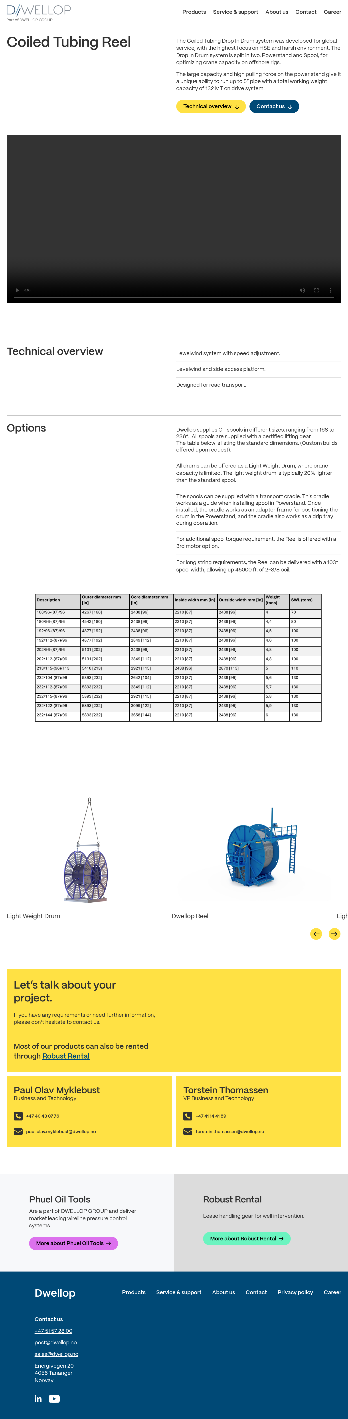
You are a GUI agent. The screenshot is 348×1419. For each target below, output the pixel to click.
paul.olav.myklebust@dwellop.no (61, 1132)
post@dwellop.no (56, 1342)
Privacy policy (295, 1292)
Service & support (235, 12)
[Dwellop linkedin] (38, 1399)
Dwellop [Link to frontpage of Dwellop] (55, 1294)
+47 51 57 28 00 (53, 1331)
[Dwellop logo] (39, 12)
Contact (306, 12)
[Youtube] (54, 1399)
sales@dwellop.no (56, 1354)
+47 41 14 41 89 (211, 1116)
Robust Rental (66, 1056)
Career (332, 12)
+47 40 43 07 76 (42, 1116)
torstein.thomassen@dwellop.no (230, 1132)
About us (276, 12)
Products (194, 12)
